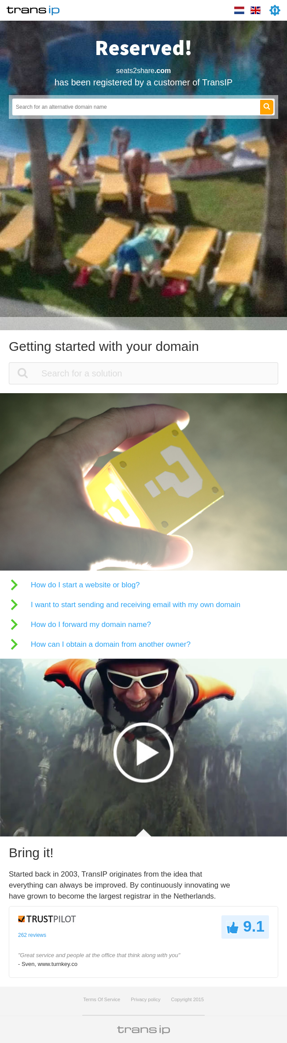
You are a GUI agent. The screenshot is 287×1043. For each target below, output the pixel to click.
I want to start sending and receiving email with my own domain (135, 605)
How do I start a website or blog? (85, 585)
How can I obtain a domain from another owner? (111, 644)
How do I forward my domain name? (91, 624)
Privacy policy (145, 999)
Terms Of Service (101, 999)
